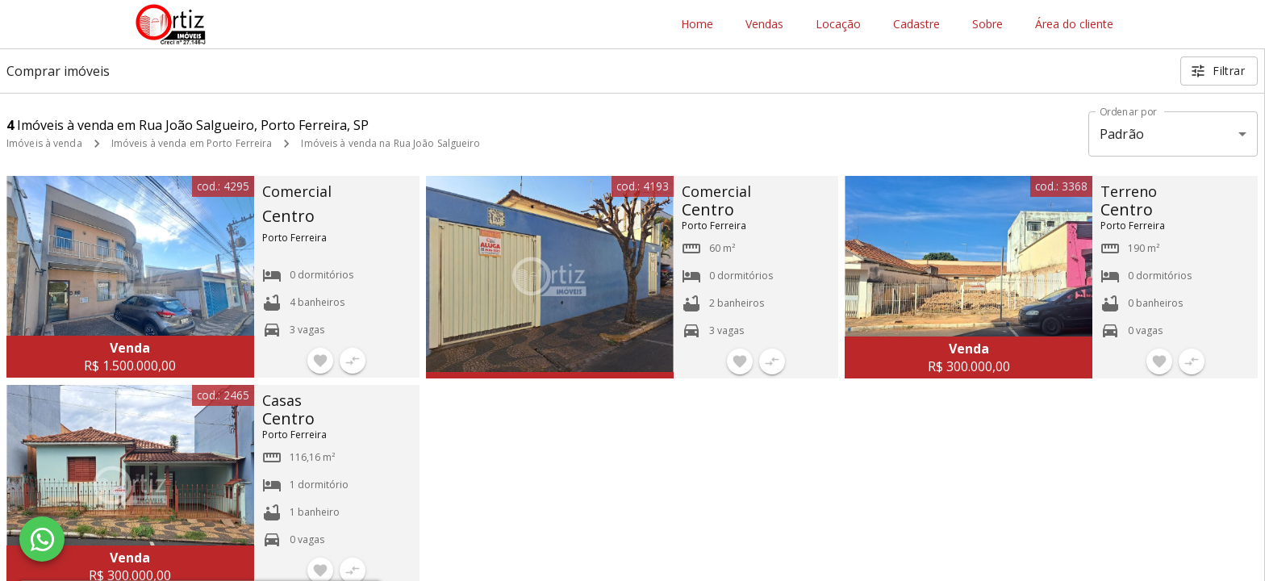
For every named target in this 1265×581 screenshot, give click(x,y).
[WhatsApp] (42, 539)
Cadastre (916, 24)
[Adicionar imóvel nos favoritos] (320, 361)
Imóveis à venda (44, 143)
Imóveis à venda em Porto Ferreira (192, 143)
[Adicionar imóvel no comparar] (352, 361)
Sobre (987, 24)
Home (697, 24)
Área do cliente (1074, 24)
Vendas (764, 24)
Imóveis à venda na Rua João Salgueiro (390, 143)
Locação (838, 24)
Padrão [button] (1122, 134)
